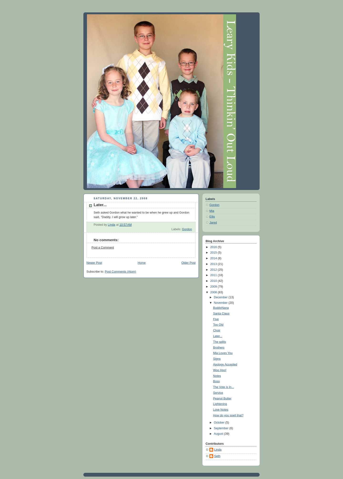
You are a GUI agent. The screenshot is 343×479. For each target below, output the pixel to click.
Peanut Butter (222, 398)
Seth (217, 456)
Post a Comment (102, 247)
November (221, 302)
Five (216, 319)
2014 (214, 258)
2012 (214, 269)
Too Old (218, 324)
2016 (214, 247)
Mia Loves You (223, 353)
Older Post (188, 262)
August (219, 433)
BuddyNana (221, 307)
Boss (216, 381)
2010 (214, 281)
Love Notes (220, 409)
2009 (214, 286)
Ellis (212, 216)
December (221, 297)
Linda (218, 449)
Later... (217, 336)
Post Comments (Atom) (120, 271)
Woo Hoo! (220, 370)
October (219, 422)
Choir (216, 330)
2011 (214, 275)
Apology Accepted (225, 364)
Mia (211, 211)
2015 (214, 252)
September (221, 428)
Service (218, 392)
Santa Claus (221, 313)
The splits (219, 342)
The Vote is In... (223, 387)
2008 (214, 292)
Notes (217, 376)
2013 (214, 264)
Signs (217, 358)
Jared (213, 222)
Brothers (219, 347)
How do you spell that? (228, 415)
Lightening (220, 404)
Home (142, 262)
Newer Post (94, 262)
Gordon (187, 229)
